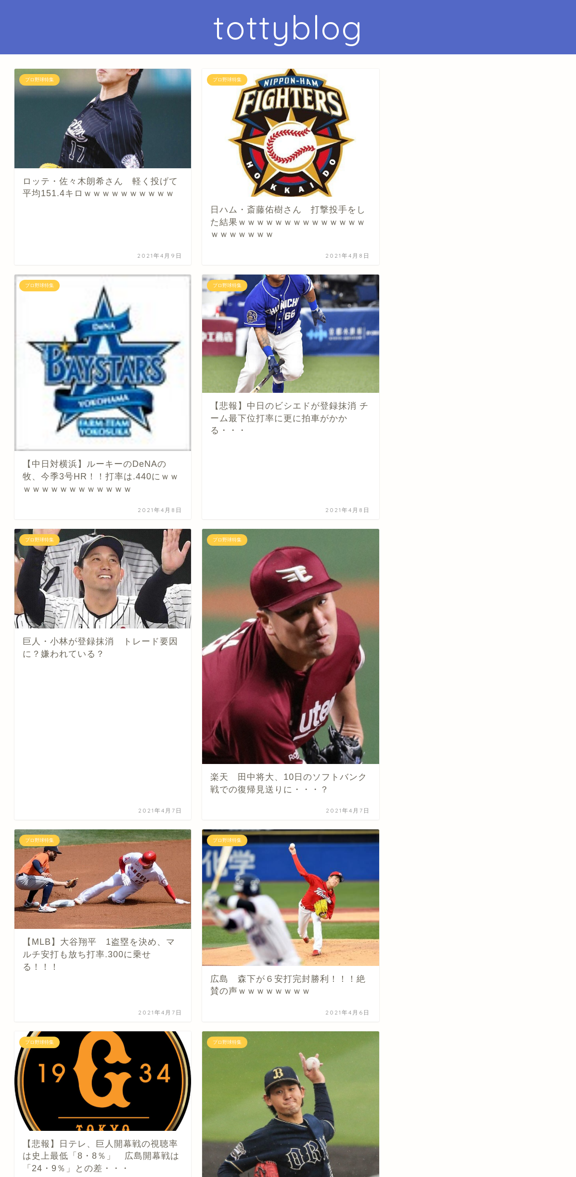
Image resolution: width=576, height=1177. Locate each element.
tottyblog (288, 27)
